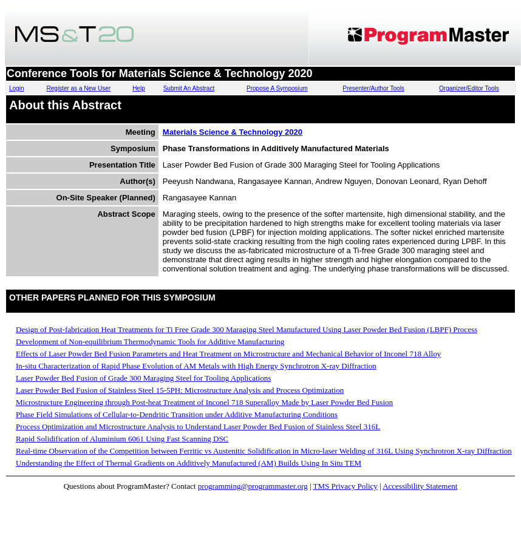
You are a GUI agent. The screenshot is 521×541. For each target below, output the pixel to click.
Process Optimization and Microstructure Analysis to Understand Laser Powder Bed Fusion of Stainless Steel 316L (198, 426)
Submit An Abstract (189, 88)
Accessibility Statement (420, 486)
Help (138, 88)
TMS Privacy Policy (345, 486)
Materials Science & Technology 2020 (232, 132)
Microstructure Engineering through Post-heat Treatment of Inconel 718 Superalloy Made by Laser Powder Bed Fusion (204, 402)
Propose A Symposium (277, 88)
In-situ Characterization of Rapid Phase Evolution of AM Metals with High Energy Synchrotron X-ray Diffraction (196, 365)
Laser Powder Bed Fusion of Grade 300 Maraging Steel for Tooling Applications (143, 378)
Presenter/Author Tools (373, 88)
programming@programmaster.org (253, 486)
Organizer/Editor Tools (469, 88)
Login (16, 88)
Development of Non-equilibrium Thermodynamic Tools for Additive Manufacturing (150, 341)
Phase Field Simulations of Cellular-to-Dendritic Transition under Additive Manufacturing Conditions (177, 414)
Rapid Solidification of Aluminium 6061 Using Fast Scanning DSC (122, 438)
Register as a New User (79, 88)
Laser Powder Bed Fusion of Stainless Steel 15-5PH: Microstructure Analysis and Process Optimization (180, 390)
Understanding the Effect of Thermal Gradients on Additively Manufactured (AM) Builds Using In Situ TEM (188, 463)
